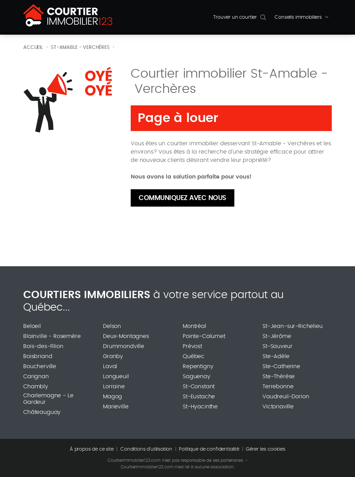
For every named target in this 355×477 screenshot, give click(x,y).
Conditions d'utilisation (146, 449)
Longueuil (116, 376)
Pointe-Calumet (204, 336)
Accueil (33, 47)
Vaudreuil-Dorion (285, 396)
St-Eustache (199, 396)
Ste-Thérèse (278, 376)
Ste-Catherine (281, 366)
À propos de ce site (92, 449)
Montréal (194, 326)
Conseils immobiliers (303, 19)
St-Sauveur (277, 346)
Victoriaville (278, 406)
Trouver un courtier (235, 17)
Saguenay (196, 376)
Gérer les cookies (265, 449)
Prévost (192, 346)
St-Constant (199, 386)
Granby (113, 356)
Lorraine (114, 386)
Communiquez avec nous (182, 198)
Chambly (35, 386)
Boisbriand (37, 356)
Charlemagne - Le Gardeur (48, 399)
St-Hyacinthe (200, 406)
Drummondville (123, 346)
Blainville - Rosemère (52, 336)
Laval (110, 366)
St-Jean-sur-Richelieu (292, 326)
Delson (112, 326)
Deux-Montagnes (126, 336)
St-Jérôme (276, 336)
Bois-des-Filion (43, 346)
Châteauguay (42, 412)
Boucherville (39, 366)
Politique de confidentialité (209, 449)
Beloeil (32, 326)
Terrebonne (277, 386)
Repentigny (198, 366)
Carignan (36, 376)
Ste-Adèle (275, 356)
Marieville (115, 406)
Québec (194, 356)
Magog (112, 396)
